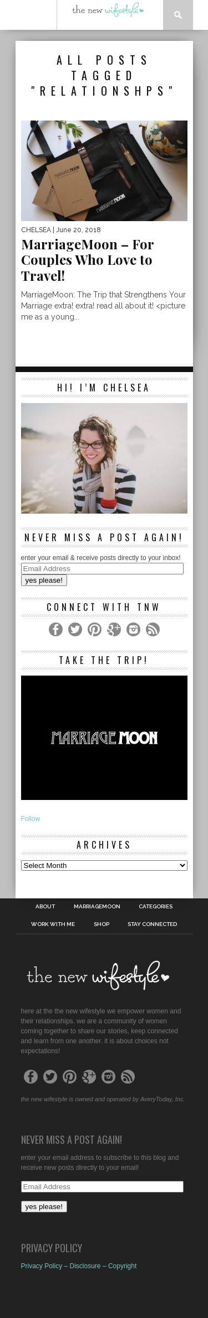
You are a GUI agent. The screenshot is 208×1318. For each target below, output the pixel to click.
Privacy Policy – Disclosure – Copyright (79, 1266)
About (45, 906)
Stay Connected (152, 924)
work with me (53, 924)
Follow (30, 819)
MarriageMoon (97, 906)
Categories (156, 906)
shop (101, 924)
